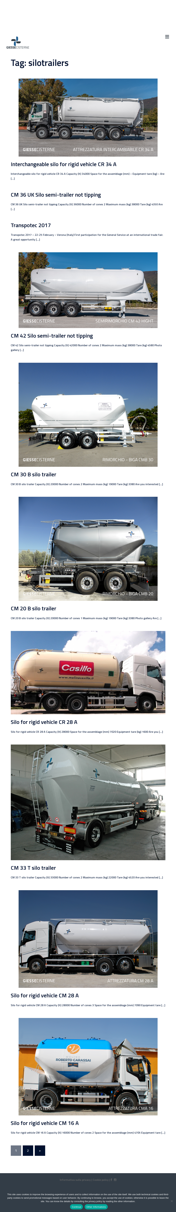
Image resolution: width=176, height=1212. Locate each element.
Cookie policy (101, 1180)
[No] (171, 1201)
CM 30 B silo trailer (33, 474)
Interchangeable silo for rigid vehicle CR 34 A (63, 164)
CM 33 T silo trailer (33, 867)
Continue (76, 1207)
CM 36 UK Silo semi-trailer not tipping (56, 194)
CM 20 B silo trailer (33, 608)
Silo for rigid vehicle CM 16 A (45, 1123)
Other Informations (96, 1207)
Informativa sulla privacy (75, 1180)
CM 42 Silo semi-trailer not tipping (52, 335)
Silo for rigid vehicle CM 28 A (45, 995)
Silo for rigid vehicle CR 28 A (44, 722)
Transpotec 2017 (31, 225)
